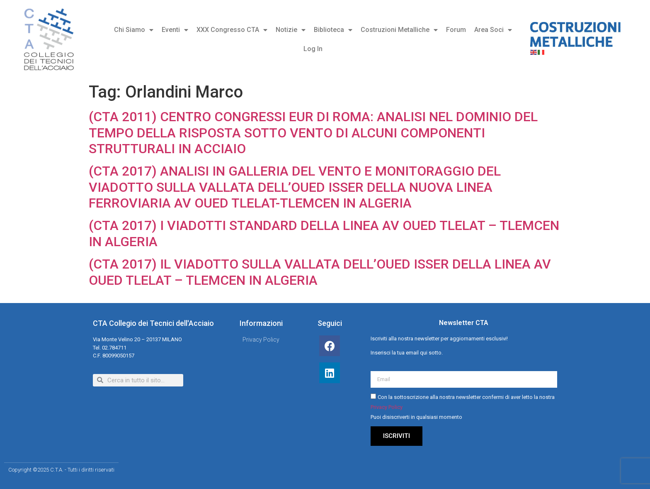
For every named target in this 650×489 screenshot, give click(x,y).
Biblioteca (333, 29)
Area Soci (493, 29)
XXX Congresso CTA (231, 29)
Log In (313, 49)
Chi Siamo (133, 29)
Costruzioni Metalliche (399, 29)
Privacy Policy (387, 407)
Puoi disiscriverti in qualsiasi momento (416, 417)
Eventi (175, 29)
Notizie (291, 29)
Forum (456, 30)
